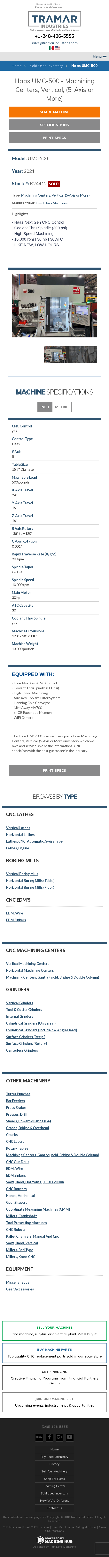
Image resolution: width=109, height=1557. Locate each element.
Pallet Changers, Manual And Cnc (32, 1236)
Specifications (54, 125)
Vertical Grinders (19, 1003)
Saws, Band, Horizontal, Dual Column (35, 1182)
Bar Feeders (15, 1101)
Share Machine (54, 112)
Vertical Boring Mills (22, 874)
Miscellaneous (17, 1282)
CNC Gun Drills (17, 1162)
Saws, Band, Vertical (22, 1243)
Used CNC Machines (36, 1527)
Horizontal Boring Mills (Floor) (30, 887)
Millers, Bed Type (19, 1250)
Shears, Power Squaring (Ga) (28, 1121)
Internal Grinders (19, 1016)
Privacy (54, 1464)
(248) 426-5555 (55, 1426)
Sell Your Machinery (54, 1471)
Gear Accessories (20, 1289)
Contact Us (54, 1508)
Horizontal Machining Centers (30, 970)
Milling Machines (86, 1527)
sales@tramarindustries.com (54, 43)
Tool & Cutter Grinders (24, 1009)
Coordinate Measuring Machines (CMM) (38, 1209)
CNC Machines (12, 1527)
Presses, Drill (16, 1114)
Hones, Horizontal (20, 1195)
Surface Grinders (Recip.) (25, 1037)
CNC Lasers (15, 1141)
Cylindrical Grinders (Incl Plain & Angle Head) (41, 1030)
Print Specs (54, 137)
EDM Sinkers (16, 920)
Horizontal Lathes (20, 834)
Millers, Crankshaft (21, 1216)
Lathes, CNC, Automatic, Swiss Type (34, 841)
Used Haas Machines (52, 203)
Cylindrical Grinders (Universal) (31, 1023)
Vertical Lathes (18, 828)
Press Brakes (16, 1107)
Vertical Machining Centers (27, 963)
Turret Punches (18, 1094)
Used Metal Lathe (63, 1527)
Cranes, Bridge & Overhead (27, 1128)
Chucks (12, 1134)
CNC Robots (16, 1229)
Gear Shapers (16, 1202)
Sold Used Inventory (46, 66)
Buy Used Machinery (54, 1457)
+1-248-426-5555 (54, 36)
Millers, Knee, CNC (20, 1256)
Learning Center (54, 1486)
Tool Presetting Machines (26, 1223)
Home (17, 66)
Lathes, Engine (17, 848)
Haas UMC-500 (84, 66)
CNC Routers (16, 1189)
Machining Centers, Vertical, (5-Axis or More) (55, 195)
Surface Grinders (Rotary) (26, 1043)
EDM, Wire (14, 913)
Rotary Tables (17, 1148)
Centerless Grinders (22, 1050)
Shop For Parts (54, 1479)
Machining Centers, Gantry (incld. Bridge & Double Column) (52, 977)
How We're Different (54, 1500)
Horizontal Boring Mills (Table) (30, 880)
